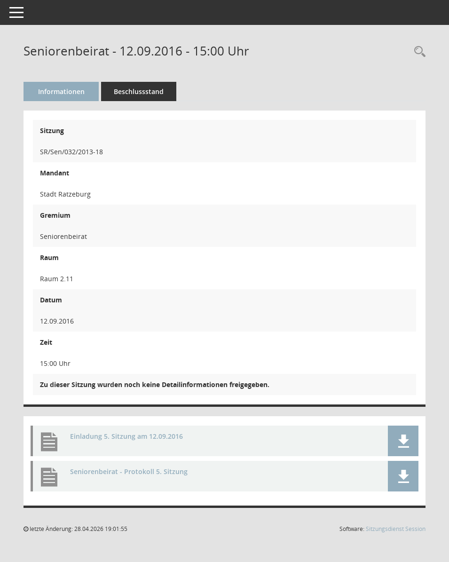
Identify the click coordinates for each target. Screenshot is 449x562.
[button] (403, 441)
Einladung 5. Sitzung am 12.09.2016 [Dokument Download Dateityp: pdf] (126, 436)
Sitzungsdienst (395, 529)
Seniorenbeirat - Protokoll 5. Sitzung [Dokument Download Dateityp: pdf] (129, 471)
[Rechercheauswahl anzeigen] (417, 52)
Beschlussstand (139, 91)
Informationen (61, 91)
